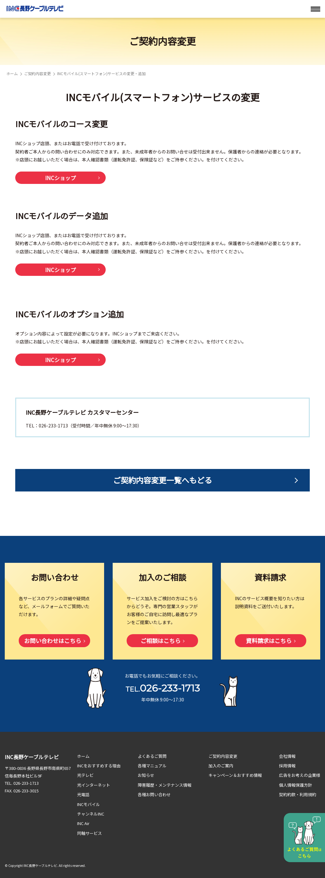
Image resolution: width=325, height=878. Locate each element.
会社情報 (287, 756)
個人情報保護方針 (295, 785)
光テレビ (85, 775)
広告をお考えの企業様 (299, 775)
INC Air (83, 823)
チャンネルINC (90, 814)
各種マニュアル (152, 766)
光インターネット (93, 785)
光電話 (83, 794)
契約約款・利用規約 (297, 794)
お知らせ (146, 775)
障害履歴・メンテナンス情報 (164, 785)
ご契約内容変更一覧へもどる (162, 479)
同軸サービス (89, 833)
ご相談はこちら (161, 640)
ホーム (12, 73)
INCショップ (60, 178)
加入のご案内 (221, 766)
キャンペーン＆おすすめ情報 (235, 775)
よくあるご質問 (152, 756)
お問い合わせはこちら (52, 640)
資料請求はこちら (269, 640)
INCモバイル (88, 804)
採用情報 (287, 766)
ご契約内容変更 (37, 73)
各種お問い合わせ (154, 794)
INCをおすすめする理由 (99, 766)
